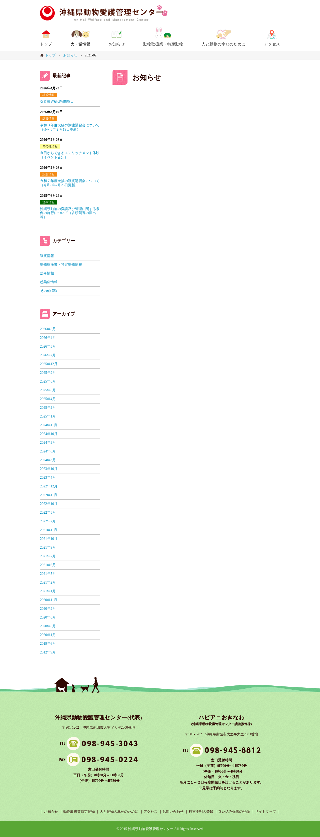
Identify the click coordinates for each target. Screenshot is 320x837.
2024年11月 (48, 425)
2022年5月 (48, 512)
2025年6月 (48, 390)
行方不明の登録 (201, 812)
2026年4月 (48, 338)
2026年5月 (48, 329)
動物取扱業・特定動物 (163, 44)
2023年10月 (49, 469)
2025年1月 (48, 416)
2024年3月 (48, 460)
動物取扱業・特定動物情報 (61, 264)
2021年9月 (48, 547)
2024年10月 (49, 434)
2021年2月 (48, 582)
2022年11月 (48, 495)
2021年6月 (48, 565)
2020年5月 (48, 626)
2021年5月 (48, 574)
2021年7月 (48, 556)
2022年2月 (48, 521)
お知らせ (117, 44)
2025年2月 (48, 408)
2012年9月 (48, 652)
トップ (46, 44)
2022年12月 (49, 486)
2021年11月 (48, 530)
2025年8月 (48, 381)
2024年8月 (48, 451)
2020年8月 (48, 617)
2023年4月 (48, 477)
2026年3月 (48, 346)
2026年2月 (48, 355)
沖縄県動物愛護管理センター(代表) (98, 717)
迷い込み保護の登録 (234, 812)
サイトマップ (265, 812)
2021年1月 (48, 591)
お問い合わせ (173, 812)
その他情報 (50, 146)
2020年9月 (48, 609)
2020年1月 (48, 635)
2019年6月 (48, 643)
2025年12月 (49, 364)
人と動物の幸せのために (224, 44)
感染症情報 (49, 282)
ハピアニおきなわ (221, 717)
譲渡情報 (48, 95)
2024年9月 (48, 442)
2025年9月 (48, 373)
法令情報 (48, 202)
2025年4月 (48, 399)
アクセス (272, 44)
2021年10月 (49, 539)
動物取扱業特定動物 (79, 812)
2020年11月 (48, 600)
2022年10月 (49, 504)
